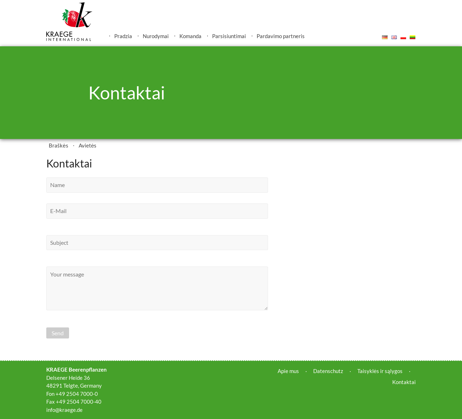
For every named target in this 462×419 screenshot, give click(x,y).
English (394, 37)
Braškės (58, 145)
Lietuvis (412, 37)
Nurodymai (156, 36)
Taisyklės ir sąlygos (380, 371)
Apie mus (288, 371)
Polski (403, 37)
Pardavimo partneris (281, 36)
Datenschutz (328, 371)
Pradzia (123, 36)
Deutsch (385, 37)
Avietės (87, 145)
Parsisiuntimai (229, 36)
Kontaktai (404, 382)
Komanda (190, 36)
